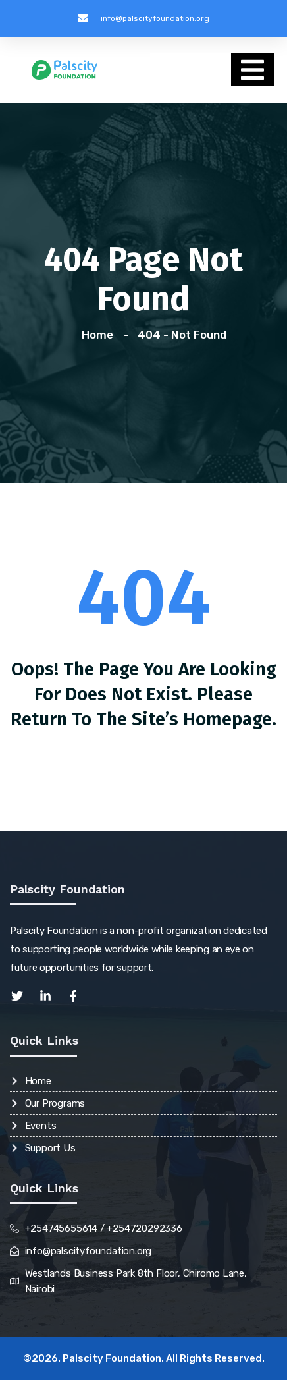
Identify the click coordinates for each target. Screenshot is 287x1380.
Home (100, 334)
